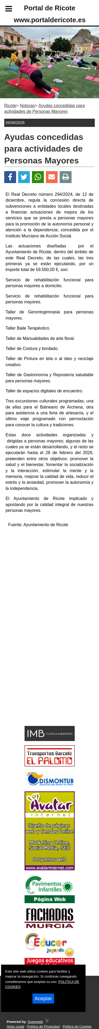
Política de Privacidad (43, 1026)
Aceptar (43, 998)
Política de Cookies (77, 1026)
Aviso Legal (15, 1026)
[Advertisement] (41, 686)
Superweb (35, 1022)
